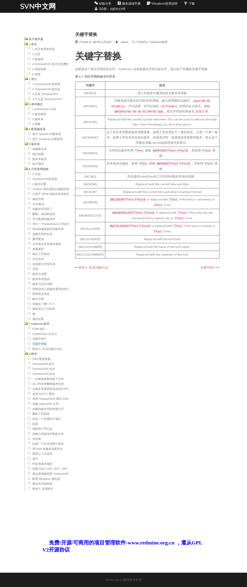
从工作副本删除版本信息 (48, 383)
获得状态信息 (41, 293)
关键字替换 (39, 344)
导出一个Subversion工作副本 (51, 224)
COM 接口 (39, 329)
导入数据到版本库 (43, 219)
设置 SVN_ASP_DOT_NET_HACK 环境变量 (61, 468)
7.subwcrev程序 (158, 42)
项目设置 (38, 319)
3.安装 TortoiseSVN (45, 94)
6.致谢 (36, 74)
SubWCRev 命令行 (44, 334)
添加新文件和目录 (43, 264)
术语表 (36, 439)
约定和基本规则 (42, 463)
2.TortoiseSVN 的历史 (46, 89)
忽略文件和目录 (42, 234)
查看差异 (38, 249)
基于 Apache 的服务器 (46, 134)
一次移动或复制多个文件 (48, 379)
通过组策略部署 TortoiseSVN (51, 473)
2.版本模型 (39, 114)
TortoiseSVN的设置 (44, 179)
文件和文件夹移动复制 (46, 244)
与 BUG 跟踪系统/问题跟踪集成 (52, 189)
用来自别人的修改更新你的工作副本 (55, 289)
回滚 (35, 424)
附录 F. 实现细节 (43, 488)
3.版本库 (37, 119)
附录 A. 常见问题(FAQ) (47, 349)
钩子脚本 (38, 164)
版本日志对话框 (42, 284)
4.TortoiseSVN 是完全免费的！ (52, 64)
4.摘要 (36, 124)
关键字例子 (39, 338)
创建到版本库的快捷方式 (48, 409)
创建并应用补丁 (42, 209)
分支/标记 (38, 204)
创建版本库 (39, 149)
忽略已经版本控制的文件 (48, 434)
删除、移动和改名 (43, 214)
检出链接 (38, 154)
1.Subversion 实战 (44, 109)
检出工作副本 (41, 254)
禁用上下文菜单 (42, 453)
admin (124, 42)
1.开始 (36, 174)
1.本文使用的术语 (43, 49)
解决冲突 (38, 299)
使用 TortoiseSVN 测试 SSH (50, 398)
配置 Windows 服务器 (46, 478)
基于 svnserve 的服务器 (47, 139)
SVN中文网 (38, 6)
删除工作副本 (41, 413)
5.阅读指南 (39, 69)
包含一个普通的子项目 (46, 419)
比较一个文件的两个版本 (48, 443)
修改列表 (38, 199)
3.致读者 (37, 59)
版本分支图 (39, 274)
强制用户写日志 (42, 428)
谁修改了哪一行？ (43, 304)
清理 (35, 269)
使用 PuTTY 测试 (43, 394)
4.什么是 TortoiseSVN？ (47, 99)
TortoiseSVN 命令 (43, 368)
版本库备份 (39, 159)
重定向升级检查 (42, 483)
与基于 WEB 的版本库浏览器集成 (53, 194)
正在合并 (38, 259)
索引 (35, 458)
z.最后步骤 (39, 184)
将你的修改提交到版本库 (48, 229)
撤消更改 (38, 239)
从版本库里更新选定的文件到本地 (53, 389)
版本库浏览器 (41, 279)
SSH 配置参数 (41, 359)
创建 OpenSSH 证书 (45, 404)
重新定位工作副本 (43, 308)
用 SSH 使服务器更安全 (47, 449)
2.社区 (36, 54)
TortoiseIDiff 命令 (43, 364)
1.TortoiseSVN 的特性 (46, 84)
